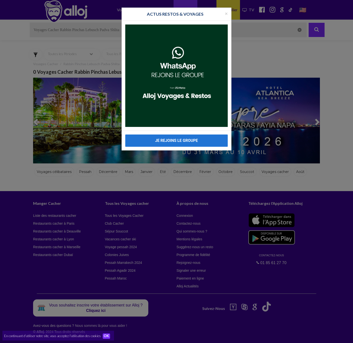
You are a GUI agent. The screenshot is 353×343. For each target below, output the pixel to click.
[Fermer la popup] (226, 13)
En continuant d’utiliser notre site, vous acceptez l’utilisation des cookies (52, 336)
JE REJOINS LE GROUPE (176, 140)
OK (108, 336)
